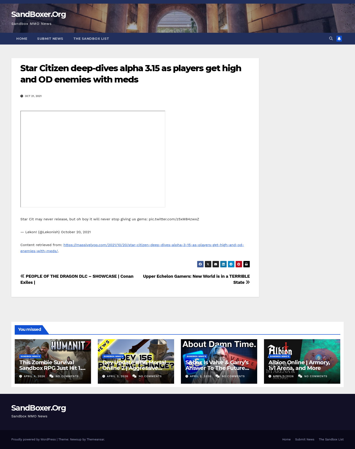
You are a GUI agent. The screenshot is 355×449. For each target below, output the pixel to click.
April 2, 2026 (201, 376)
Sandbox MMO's (30, 356)
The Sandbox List (91, 39)
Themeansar (95, 439)
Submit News (50, 39)
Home (21, 39)
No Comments (67, 376)
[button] (331, 38)
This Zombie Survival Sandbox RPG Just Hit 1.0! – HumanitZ (52, 368)
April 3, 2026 (118, 376)
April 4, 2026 (35, 376)
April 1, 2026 (284, 376)
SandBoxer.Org (38, 14)
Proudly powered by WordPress (34, 439)
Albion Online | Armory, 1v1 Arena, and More (299, 365)
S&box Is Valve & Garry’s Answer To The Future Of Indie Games (216, 368)
